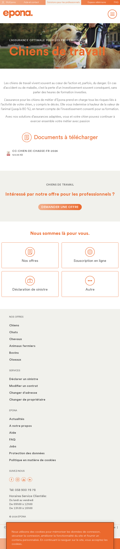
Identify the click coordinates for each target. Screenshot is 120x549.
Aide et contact (31, 2)
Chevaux (15, 339)
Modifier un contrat (23, 385)
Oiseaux (15, 359)
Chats (13, 332)
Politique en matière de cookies (32, 460)
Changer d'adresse (23, 392)
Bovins (14, 352)
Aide (12, 432)
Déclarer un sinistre (23, 379)
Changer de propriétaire (27, 399)
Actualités (16, 419)
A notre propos (20, 425)
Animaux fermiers (22, 345)
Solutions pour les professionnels (63, 2)
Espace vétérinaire (97, 2)
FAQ (116, 2)
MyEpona (9, 2)
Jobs (12, 446)
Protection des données (27, 453)
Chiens (14, 325)
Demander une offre (60, 207)
